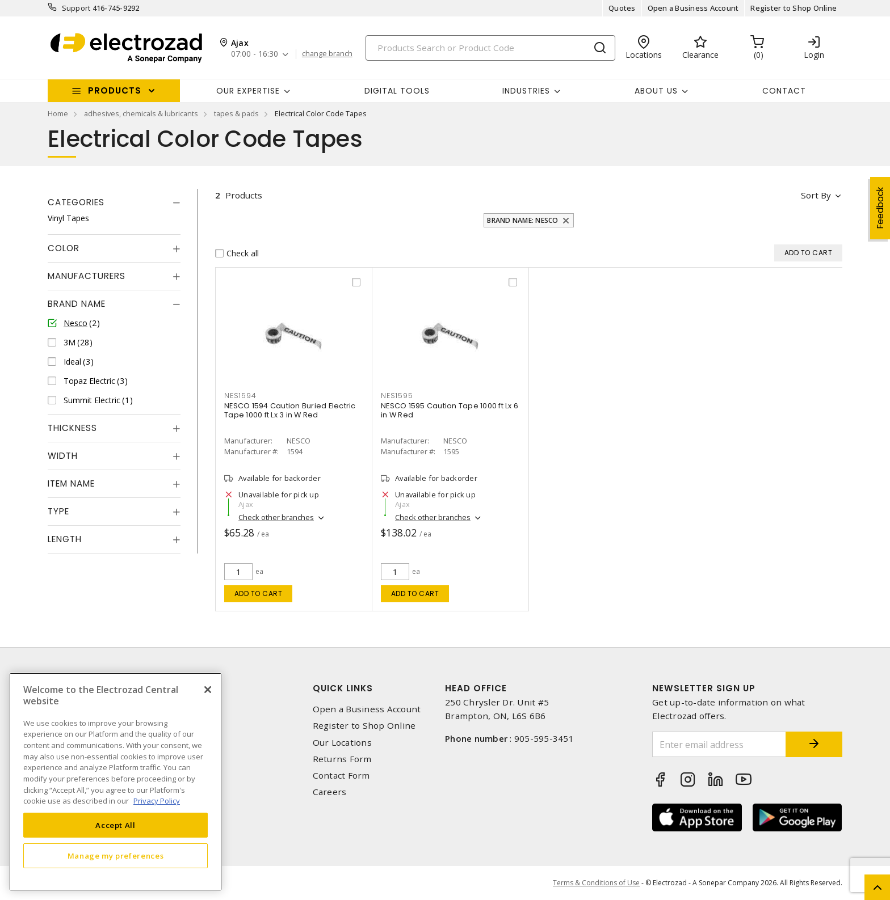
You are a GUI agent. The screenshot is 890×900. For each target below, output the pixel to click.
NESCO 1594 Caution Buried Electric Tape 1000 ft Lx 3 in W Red (290, 410)
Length (65, 539)
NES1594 (240, 395)
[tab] (114, 202)
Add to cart (258, 593)
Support (76, 8)
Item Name (71, 483)
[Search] (490, 48)
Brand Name (77, 304)
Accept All (115, 825)
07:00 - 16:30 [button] (254, 54)
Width (63, 456)
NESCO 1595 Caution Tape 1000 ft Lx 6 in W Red (449, 410)
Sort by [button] (816, 195)
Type (58, 511)
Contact (784, 90)
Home (58, 113)
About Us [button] (656, 90)
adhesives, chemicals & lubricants (141, 113)
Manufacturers (86, 276)
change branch (327, 53)
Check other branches (276, 517)
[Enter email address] (719, 744)
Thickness (72, 428)
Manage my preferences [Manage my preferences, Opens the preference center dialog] (116, 856)
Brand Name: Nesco (522, 220)
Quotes (622, 8)
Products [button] (114, 90)
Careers (330, 792)
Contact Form (341, 775)
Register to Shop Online (793, 8)
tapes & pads (236, 113)
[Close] (207, 689)
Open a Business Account (693, 8)
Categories (76, 202)
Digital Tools (397, 90)
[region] (115, 782)
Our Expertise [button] (248, 90)
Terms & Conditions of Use (596, 883)
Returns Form (342, 759)
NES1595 (397, 395)
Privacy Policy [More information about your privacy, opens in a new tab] (156, 801)
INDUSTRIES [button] (526, 90)
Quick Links (343, 688)
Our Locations (342, 742)
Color (63, 248)
